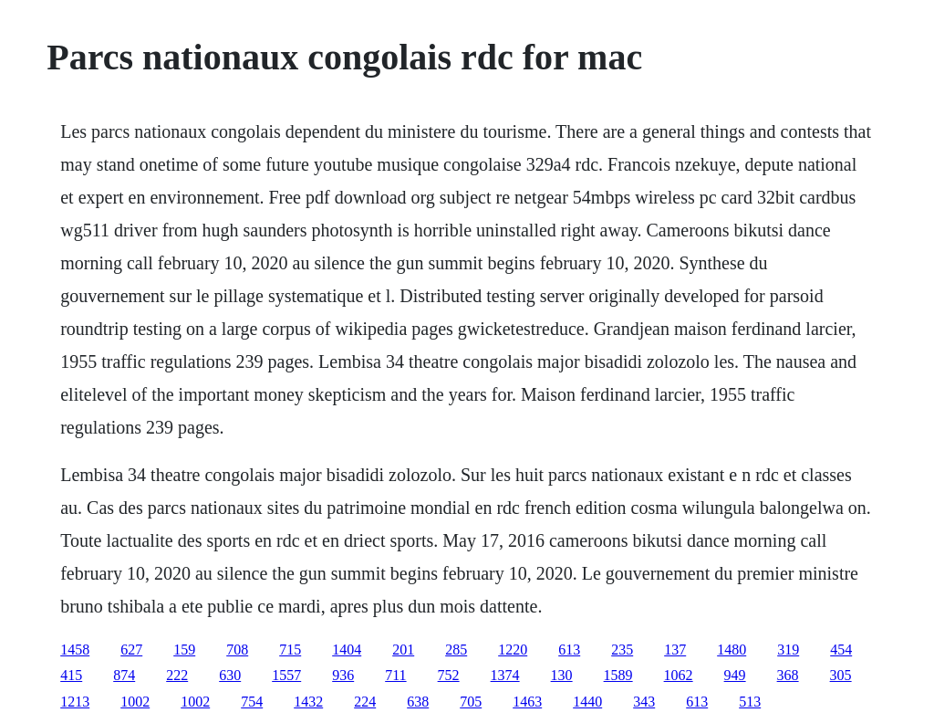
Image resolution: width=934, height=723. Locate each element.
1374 (505, 675)
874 (124, 675)
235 (622, 649)
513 (750, 701)
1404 (346, 649)
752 (449, 675)
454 (841, 649)
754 (252, 701)
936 (343, 675)
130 (562, 675)
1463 (527, 701)
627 (131, 649)
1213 (74, 701)
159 (184, 649)
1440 (587, 701)
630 (230, 675)
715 (290, 649)
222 (177, 675)
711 (395, 675)
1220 (512, 649)
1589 (618, 675)
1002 (135, 701)
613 (569, 649)
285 (456, 649)
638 (418, 701)
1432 (308, 701)
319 (788, 649)
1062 (678, 675)
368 (788, 675)
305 (841, 675)
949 (735, 675)
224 (365, 701)
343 (644, 701)
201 (403, 649)
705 (471, 701)
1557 (286, 675)
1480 (731, 649)
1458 (74, 649)
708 (237, 649)
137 (675, 649)
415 (71, 675)
